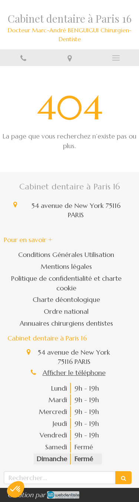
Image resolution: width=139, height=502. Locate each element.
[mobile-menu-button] (116, 57)
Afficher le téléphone (74, 372)
